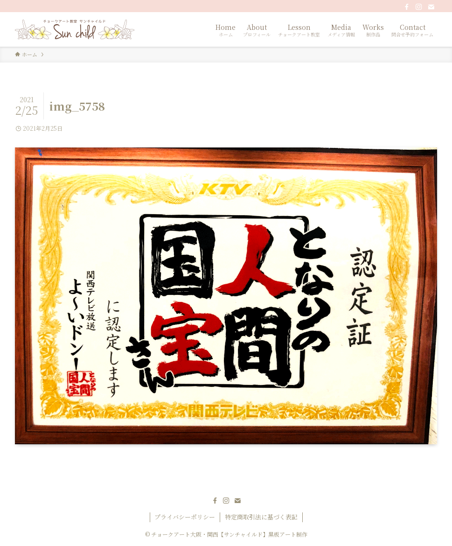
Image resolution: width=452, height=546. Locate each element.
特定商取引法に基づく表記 (261, 516)
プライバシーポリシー (184, 516)
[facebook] (407, 7)
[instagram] (419, 7)
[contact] (431, 7)
